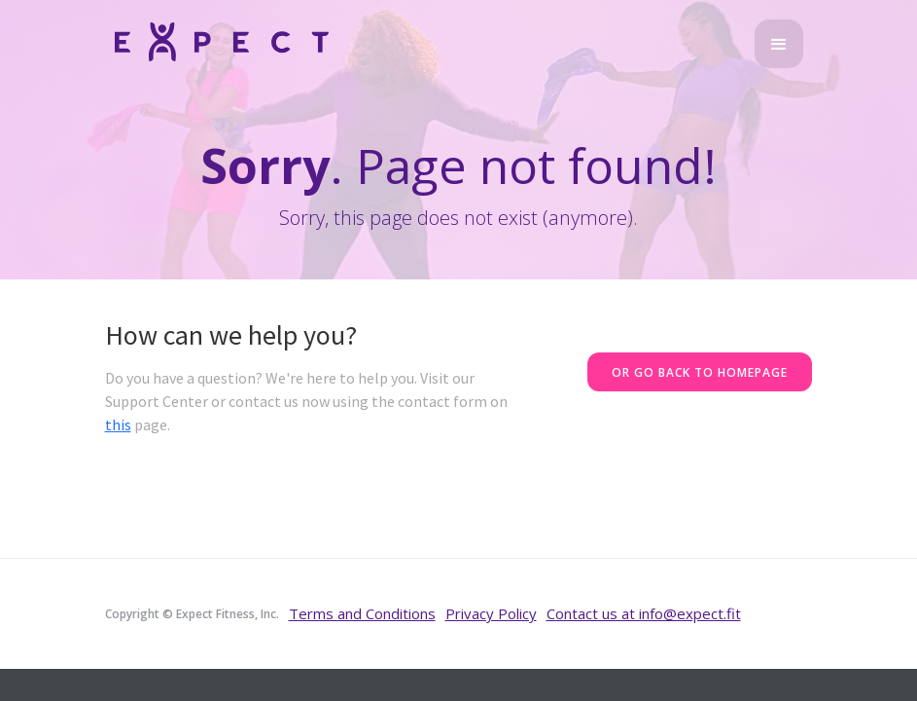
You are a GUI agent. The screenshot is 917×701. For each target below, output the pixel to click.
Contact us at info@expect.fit (644, 613)
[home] (222, 40)
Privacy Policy (491, 613)
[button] (779, 43)
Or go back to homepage (700, 372)
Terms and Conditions (362, 613)
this (118, 424)
